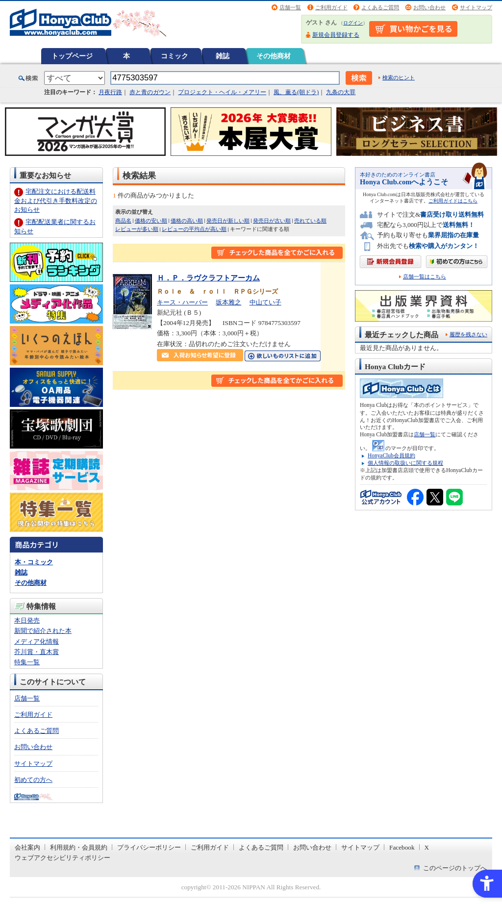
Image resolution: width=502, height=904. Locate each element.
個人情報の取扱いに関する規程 (405, 463)
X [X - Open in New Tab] (427, 847)
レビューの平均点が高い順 (194, 229)
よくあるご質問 (380, 7)
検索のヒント (398, 77)
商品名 (123, 221)
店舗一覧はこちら (424, 276)
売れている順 (310, 221)
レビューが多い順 (136, 229)
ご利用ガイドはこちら (452, 200)
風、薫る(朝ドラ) (296, 92)
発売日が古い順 (272, 221)
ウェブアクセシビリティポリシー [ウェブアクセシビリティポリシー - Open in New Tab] (62, 857)
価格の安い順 (151, 221)
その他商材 (273, 56)
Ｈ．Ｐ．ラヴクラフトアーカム (208, 278)
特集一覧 (27, 662)
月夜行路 (110, 92)
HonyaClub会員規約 (391, 455)
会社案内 (27, 847)
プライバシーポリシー (149, 847)
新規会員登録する (335, 34)
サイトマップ (476, 7)
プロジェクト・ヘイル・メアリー (222, 92)
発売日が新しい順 (228, 221)
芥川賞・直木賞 (36, 651)
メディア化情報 (36, 641)
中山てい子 (265, 302)
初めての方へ (33, 779)
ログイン (353, 22)
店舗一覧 (290, 7)
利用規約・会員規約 (78, 847)
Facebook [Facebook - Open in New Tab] (402, 847)
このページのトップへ (455, 868)
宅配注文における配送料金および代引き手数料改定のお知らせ (55, 200)
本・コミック (34, 562)
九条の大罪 (340, 92)
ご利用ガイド (331, 7)
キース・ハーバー (182, 302)
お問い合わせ (429, 7)
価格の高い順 (187, 221)
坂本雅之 (228, 302)
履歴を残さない (468, 334)
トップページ (72, 56)
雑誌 (222, 56)
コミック (174, 56)
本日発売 (27, 620)
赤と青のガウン (150, 92)
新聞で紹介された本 (43, 630)
